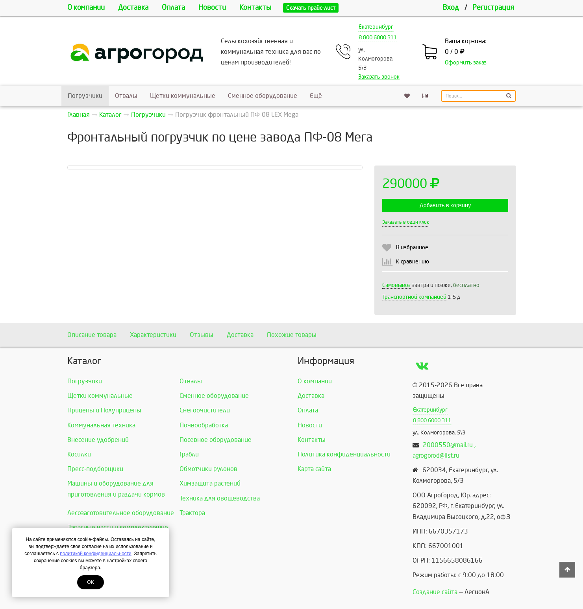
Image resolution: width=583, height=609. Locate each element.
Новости (212, 7)
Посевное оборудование (216, 439)
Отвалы (126, 95)
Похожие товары (291, 334)
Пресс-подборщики (95, 468)
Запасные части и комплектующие (117, 527)
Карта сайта (314, 468)
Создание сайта (435, 592)
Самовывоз (396, 285)
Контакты (255, 7)
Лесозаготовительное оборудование (120, 513)
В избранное (412, 247)
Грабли (189, 454)
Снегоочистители (205, 410)
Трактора (192, 513)
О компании (86, 7)
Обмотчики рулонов (208, 468)
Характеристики (153, 334)
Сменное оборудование (262, 95)
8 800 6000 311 (378, 37)
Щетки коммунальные (182, 95)
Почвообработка (204, 425)
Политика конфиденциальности (344, 454)
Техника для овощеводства (220, 498)
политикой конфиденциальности (95, 553)
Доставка (133, 7)
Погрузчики (85, 95)
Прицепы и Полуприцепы (104, 410)
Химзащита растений (210, 483)
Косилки (79, 454)
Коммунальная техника (101, 425)
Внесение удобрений (98, 439)
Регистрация (493, 7)
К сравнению (412, 262)
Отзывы (201, 334)
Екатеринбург (376, 27)
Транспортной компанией (414, 297)
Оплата (173, 7)
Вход (450, 7)
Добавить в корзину (445, 205)
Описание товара (92, 334)
